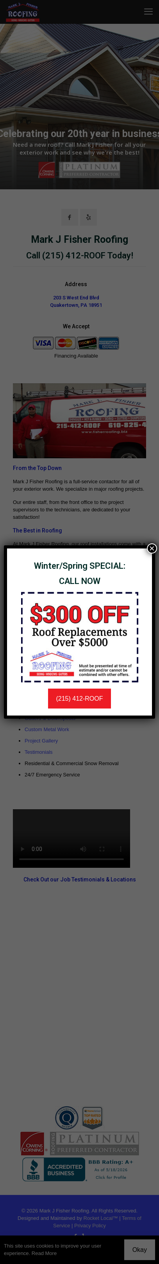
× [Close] (152, 548)
